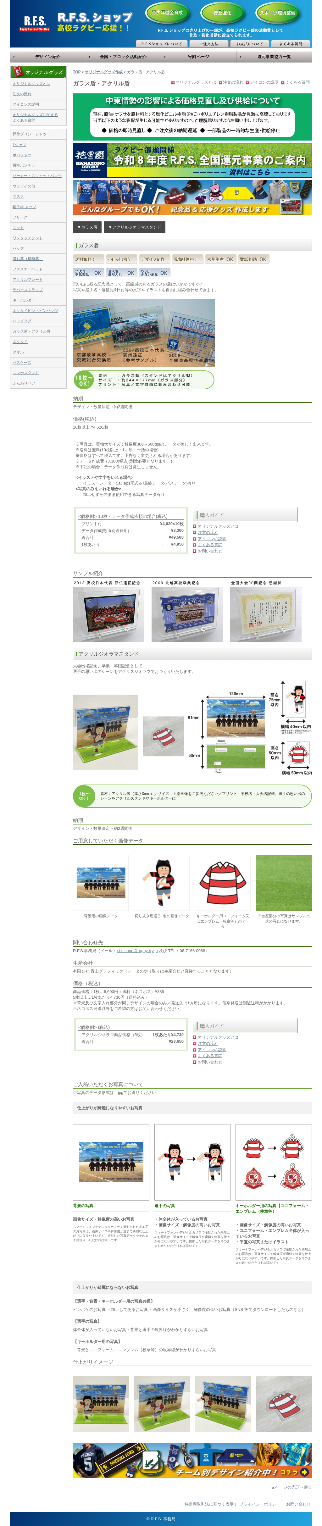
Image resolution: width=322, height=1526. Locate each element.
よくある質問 (297, 82)
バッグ (18, 248)
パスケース (22, 362)
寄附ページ (198, 56)
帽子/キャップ (24, 207)
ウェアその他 (24, 186)
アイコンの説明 (26, 104)
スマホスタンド (26, 373)
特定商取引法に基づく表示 (209, 1504)
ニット (18, 227)
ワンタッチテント (28, 238)
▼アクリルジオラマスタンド (134, 227)
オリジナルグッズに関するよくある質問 (35, 118)
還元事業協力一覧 (274, 56)
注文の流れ (22, 94)
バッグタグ (22, 321)
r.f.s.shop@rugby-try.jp (137, 950)
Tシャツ (19, 144)
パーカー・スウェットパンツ (37, 176)
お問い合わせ (210, 551)
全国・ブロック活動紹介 (123, 56)
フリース (20, 217)
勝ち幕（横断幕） (28, 259)
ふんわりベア (24, 383)
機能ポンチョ (24, 165)
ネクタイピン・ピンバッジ (35, 310)
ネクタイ (20, 342)
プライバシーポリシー (259, 1504)
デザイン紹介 (48, 56)
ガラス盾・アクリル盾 (31, 331)
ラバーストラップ (28, 290)
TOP (76, 72)
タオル (18, 352)
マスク (18, 196)
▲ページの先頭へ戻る (291, 1487)
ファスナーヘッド (28, 269)
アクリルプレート (28, 279)
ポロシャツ (22, 155)
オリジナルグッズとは (31, 83)
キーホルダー (24, 300)
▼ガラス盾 (87, 227)
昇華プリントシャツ (30, 134)
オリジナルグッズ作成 (104, 72)
